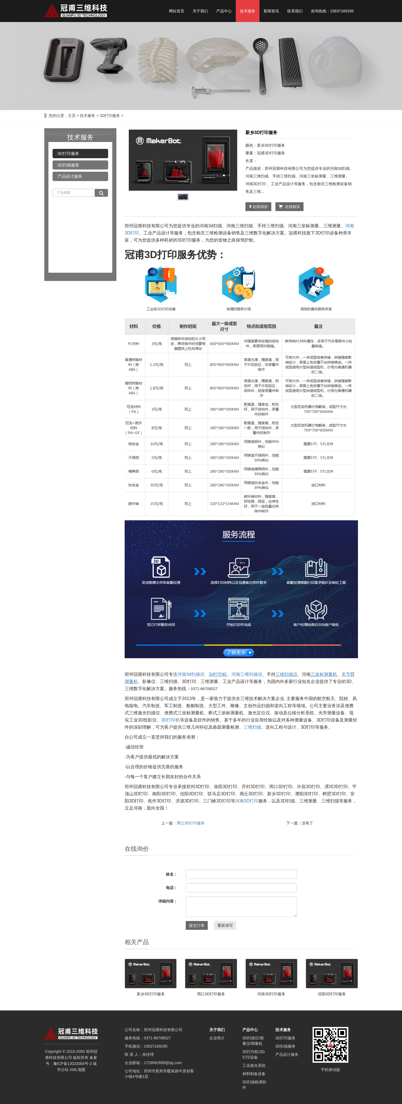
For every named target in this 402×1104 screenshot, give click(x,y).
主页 (72, 115)
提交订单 (196, 925)
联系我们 (295, 11)
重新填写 (225, 925)
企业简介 (217, 1038)
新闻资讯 (271, 11)
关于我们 (200, 11)
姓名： (171, 874)
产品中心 (224, 11)
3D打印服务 (110, 115)
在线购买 (289, 206)
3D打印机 (170, 720)
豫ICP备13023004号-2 (72, 1063)
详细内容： (167, 901)
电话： (171, 888)
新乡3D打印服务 (151, 994)
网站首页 (176, 11)
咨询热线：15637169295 (332, 11)
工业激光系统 (254, 1065)
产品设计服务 (70, 176)
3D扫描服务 (68, 165)
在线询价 (258, 206)
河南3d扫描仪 (190, 674)
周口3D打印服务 (191, 823)
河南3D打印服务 (271, 994)
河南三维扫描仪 (246, 674)
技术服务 (247, 11)
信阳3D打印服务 (332, 994)
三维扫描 (252, 727)
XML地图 (77, 1069)
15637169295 (156, 1046)
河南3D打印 (246, 801)
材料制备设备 (254, 1074)
